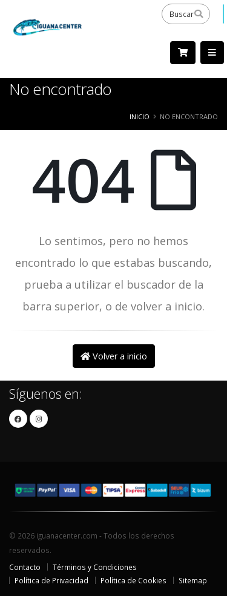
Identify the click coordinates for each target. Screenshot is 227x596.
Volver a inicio (114, 356)
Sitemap (193, 580)
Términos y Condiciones (95, 567)
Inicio (140, 116)
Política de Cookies (133, 580)
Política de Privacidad (51, 580)
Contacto (25, 567)
